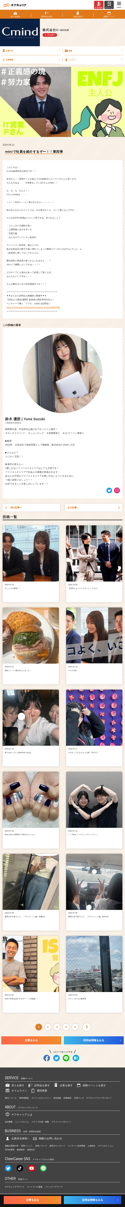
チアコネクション (106, 1146)
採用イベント (27, 1146)
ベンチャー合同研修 (76, 1146)
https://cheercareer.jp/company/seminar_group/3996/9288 (33, 307)
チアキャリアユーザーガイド (99, 1098)
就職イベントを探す (91, 1085)
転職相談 (67, 1098)
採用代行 (31, 1150)
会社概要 (9, 1122)
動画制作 (21, 1150)
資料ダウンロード (57, 1146)
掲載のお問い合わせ (47, 1138)
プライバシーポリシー (61, 1122)
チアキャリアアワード (14, 1187)
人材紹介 (92, 1146)
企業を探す (63, 1085)
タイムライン (16, 1090)
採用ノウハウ (41, 1146)
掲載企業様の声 (12, 1146)
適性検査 (38, 1090)
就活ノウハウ (11, 1098)
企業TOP (31, 51)
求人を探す (14, 1085)
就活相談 (57, 1098)
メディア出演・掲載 (40, 1122)
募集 (93, 51)
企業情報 (31, 59)
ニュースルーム (22, 1122)
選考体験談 (24, 1098)
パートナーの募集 (34, 1187)
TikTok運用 (9, 1150)
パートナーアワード (54, 1187)
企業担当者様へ (17, 1138)
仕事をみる (31, 1040)
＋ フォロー (50, 35)
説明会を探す (39, 1085)
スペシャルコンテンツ (41, 1098)
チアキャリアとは (18, 1114)
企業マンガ (79, 1098)
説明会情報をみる (93, 1040)
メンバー (93, 59)
